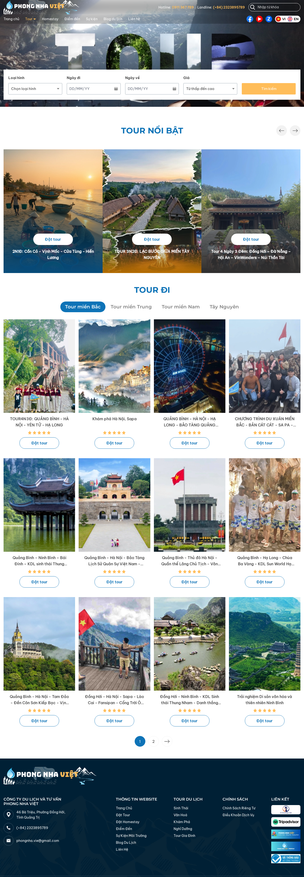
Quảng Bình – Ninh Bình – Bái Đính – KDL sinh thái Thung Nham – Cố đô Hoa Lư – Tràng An (39, 561)
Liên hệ (134, 19)
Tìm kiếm (268, 88)
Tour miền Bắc (83, 307)
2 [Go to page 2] (153, 741)
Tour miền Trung (131, 307)
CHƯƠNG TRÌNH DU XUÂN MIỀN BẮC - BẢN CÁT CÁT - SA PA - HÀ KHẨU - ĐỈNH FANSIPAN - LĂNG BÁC (264, 422)
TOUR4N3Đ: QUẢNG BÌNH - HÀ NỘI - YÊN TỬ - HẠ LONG (39, 421)
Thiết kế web (74, 866)
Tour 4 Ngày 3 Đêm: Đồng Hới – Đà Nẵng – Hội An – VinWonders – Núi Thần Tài (251, 254)
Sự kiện (92, 19)
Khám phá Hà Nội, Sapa (114, 418)
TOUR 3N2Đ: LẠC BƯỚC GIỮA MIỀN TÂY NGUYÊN (151, 254)
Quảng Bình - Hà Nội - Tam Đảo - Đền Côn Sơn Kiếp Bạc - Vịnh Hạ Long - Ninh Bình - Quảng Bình (39, 700)
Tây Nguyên (224, 307)
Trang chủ (11, 19)
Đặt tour (53, 239)
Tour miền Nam (181, 307)
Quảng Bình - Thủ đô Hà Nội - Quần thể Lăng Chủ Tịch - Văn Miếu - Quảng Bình (189, 561)
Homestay (50, 19)
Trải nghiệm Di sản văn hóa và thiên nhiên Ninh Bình (264, 699)
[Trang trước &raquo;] (167, 741)
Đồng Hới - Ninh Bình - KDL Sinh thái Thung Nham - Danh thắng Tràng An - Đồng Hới (189, 700)
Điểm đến (72, 19)
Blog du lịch (113, 19)
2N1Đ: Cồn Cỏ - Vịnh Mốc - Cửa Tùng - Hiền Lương (53, 254)
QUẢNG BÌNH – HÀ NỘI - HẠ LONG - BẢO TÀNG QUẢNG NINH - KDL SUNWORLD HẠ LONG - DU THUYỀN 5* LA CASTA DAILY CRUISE (189, 422)
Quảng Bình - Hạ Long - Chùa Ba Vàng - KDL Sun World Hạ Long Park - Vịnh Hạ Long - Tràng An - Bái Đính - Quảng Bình (264, 561)
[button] (281, 130)
